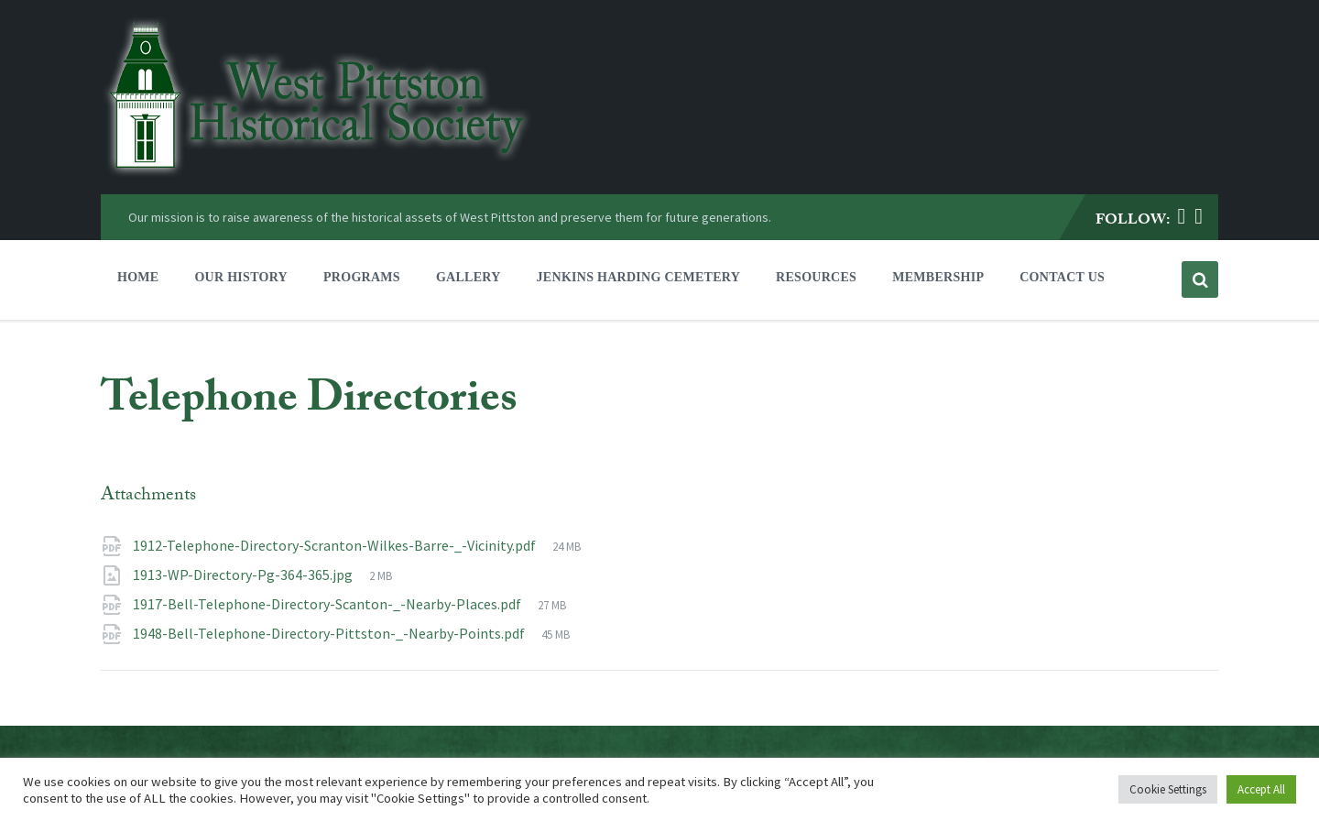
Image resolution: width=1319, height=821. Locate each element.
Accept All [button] (1261, 789)
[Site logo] (317, 172)
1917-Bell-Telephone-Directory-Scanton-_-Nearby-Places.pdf (328, 604)
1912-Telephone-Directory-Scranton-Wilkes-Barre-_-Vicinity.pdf (336, 545)
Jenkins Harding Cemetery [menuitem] (638, 277)
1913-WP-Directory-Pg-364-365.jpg (244, 574)
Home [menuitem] (137, 277)
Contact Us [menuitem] (1062, 277)
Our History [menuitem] (241, 277)
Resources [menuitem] (816, 277)
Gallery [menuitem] (468, 277)
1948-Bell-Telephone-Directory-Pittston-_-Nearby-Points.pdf (330, 633)
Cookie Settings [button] (1167, 789)
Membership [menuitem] (938, 277)
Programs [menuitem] (361, 277)
